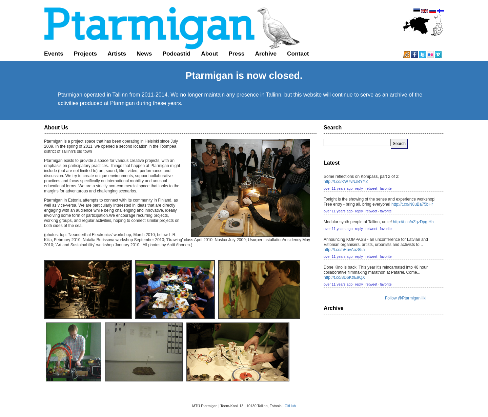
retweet (371, 188)
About (209, 53)
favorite (386, 188)
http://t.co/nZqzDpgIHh (413, 222)
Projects (85, 53)
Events (53, 53)
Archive (266, 53)
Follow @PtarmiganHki (405, 298)
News (144, 53)
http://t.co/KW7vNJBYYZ (346, 181)
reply (359, 188)
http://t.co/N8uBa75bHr (412, 204)
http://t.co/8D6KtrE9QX (344, 277)
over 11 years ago (338, 188)
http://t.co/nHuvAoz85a (344, 249)
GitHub (290, 406)
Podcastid (176, 53)
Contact (298, 53)
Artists (116, 53)
